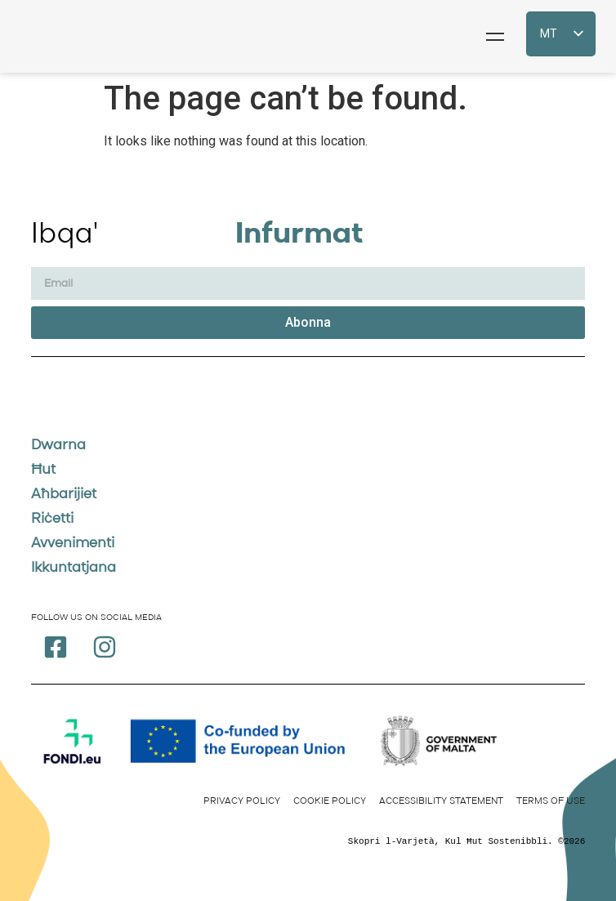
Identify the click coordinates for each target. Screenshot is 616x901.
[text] (308, 842)
